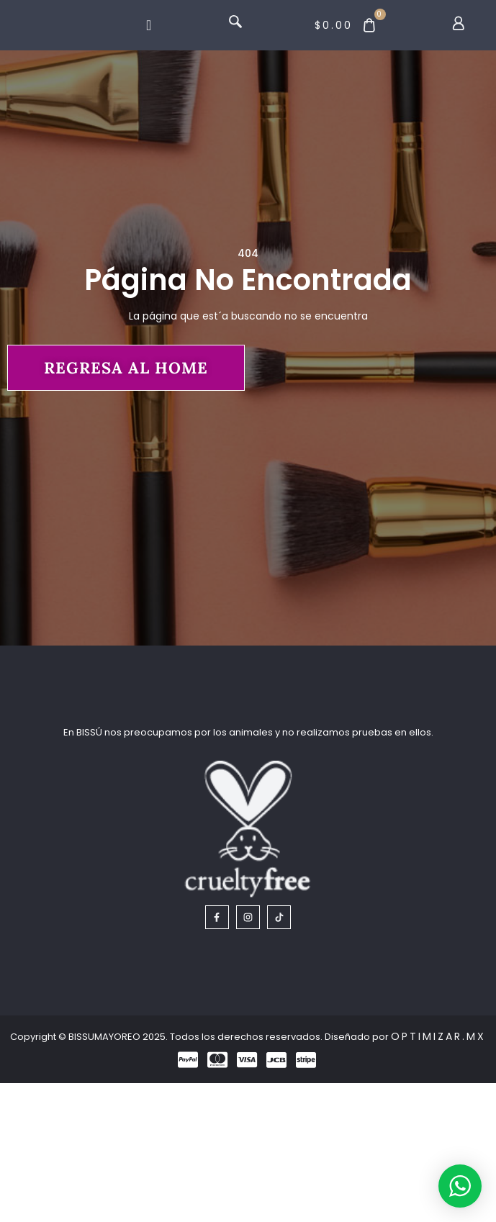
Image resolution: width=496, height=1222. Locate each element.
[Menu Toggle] (148, 37)
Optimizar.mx (438, 1176)
